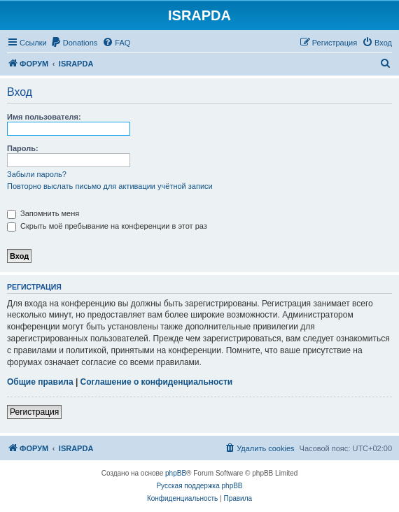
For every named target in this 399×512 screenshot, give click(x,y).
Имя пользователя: (44, 117)
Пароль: (22, 148)
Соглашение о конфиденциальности (156, 382)
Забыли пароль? (36, 174)
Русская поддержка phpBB (199, 486)
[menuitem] (74, 42)
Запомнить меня (43, 213)
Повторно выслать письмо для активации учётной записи (110, 186)
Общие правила (40, 382)
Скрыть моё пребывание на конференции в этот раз (107, 226)
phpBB (175, 473)
